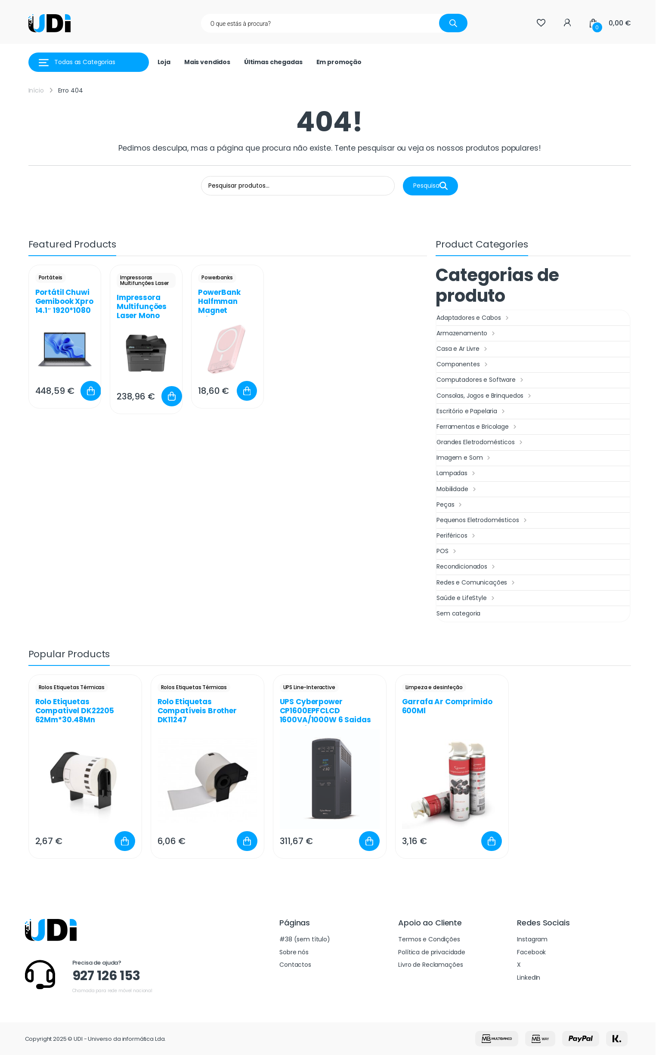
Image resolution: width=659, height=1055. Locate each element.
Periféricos (456, 536)
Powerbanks (217, 277)
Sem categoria (458, 613)
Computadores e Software (481, 380)
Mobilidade (457, 489)
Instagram (532, 939)
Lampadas (456, 473)
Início (36, 90)
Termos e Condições (429, 939)
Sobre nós (294, 952)
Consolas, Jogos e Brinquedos (484, 396)
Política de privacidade (431, 952)
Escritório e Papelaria (471, 411)
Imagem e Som (464, 458)
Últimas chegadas (273, 62)
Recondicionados (466, 567)
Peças (450, 505)
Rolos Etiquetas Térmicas (72, 687)
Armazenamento (466, 333)
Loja (164, 62)
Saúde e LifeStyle (466, 598)
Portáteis (51, 277)
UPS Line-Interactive (309, 687)
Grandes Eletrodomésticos (480, 442)
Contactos (295, 964)
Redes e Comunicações (476, 583)
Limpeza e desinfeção (434, 687)
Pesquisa (430, 185)
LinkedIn (528, 977)
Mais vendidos (207, 62)
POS (447, 551)
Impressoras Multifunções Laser (144, 280)
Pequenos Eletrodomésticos (482, 520)
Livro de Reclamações (430, 964)
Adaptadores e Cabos (473, 318)
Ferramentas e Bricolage (477, 427)
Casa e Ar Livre (462, 349)
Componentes (462, 364)
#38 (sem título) (304, 939)
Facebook (531, 952)
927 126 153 (106, 976)
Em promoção (339, 62)
